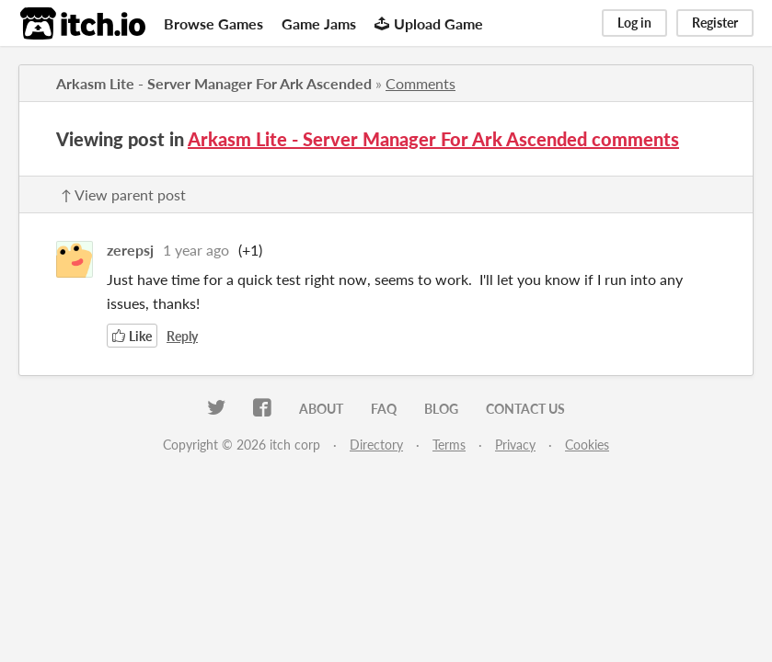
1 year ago (196, 249)
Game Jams (319, 23)
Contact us (525, 409)
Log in (634, 22)
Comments (420, 83)
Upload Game (428, 23)
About (321, 409)
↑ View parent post (123, 194)
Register (715, 22)
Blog (441, 409)
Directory (376, 444)
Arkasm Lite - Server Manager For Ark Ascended (214, 83)
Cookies (587, 444)
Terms (449, 444)
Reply (182, 336)
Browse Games (213, 23)
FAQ (384, 409)
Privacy (515, 444)
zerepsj (130, 249)
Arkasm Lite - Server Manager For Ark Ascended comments (433, 139)
